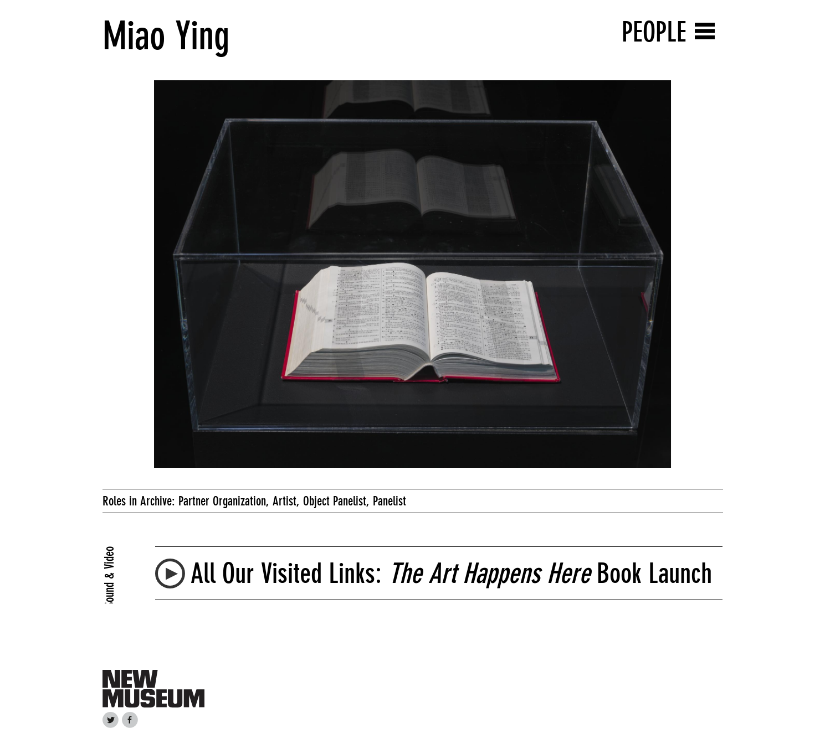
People (654, 32)
